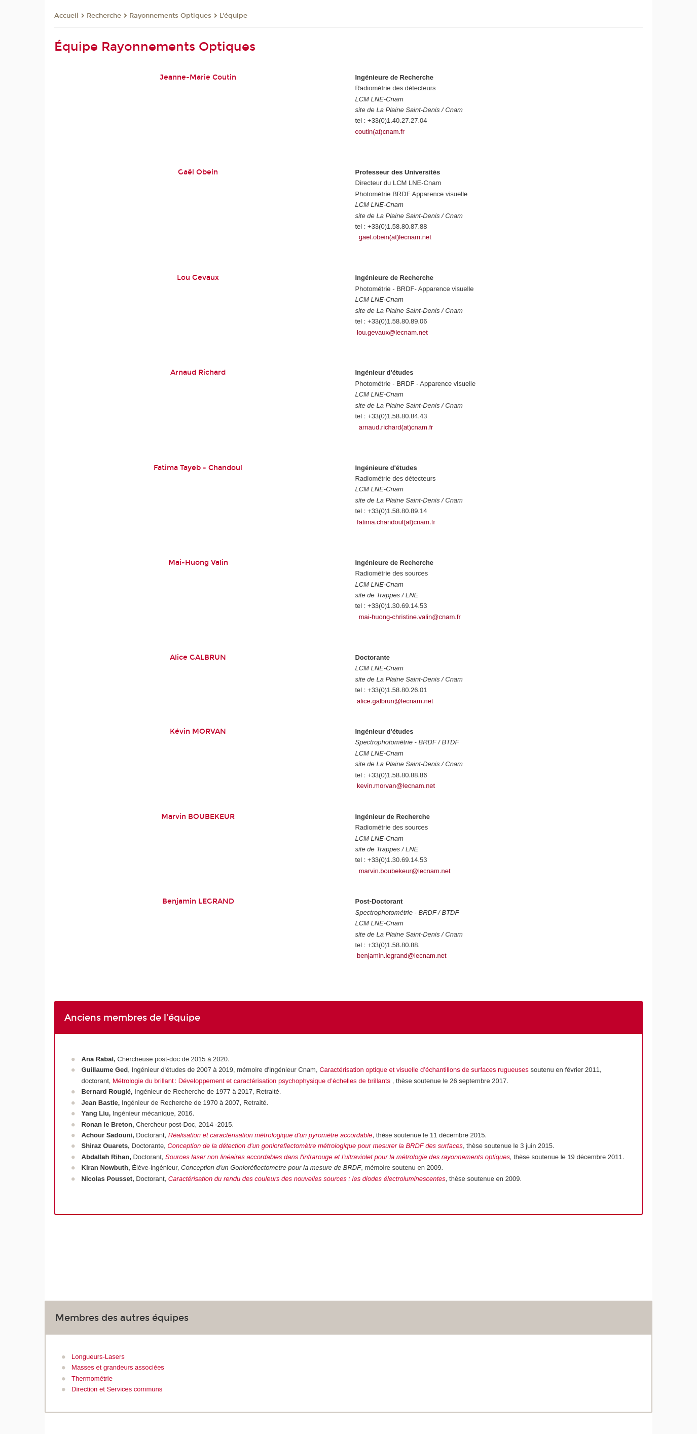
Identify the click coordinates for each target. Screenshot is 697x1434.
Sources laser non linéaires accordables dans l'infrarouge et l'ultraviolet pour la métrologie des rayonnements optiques (337, 1157)
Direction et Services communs (116, 1389)
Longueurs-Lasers (98, 1356)
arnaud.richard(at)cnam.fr (396, 427)
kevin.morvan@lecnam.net (396, 786)
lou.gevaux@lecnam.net (392, 332)
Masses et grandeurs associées (117, 1367)
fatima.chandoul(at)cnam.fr (396, 522)
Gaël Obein (198, 172)
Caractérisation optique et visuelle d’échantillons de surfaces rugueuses (424, 1069)
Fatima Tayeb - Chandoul (198, 467)
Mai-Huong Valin (198, 562)
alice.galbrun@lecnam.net (395, 701)
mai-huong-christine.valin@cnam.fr (410, 617)
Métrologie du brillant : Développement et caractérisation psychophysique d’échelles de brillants (252, 1081)
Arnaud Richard (198, 372)
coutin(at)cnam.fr (380, 131)
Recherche (104, 16)
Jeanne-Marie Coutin (198, 77)
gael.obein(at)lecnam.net (395, 237)
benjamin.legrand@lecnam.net (402, 955)
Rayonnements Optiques (170, 16)
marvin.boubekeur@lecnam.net (405, 871)
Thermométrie (92, 1378)
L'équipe (233, 16)
